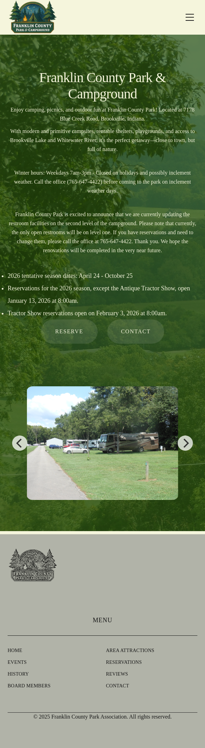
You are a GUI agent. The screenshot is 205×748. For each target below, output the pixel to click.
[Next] (185, 443)
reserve (69, 331)
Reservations (124, 662)
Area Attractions (130, 650)
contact (135, 331)
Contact (117, 685)
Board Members (29, 685)
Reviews (117, 674)
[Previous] (19, 443)
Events (17, 662)
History (18, 674)
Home (15, 650)
